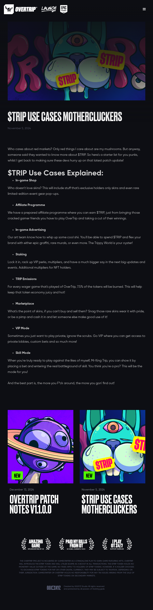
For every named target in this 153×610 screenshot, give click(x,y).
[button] (144, 9)
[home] (20, 9)
